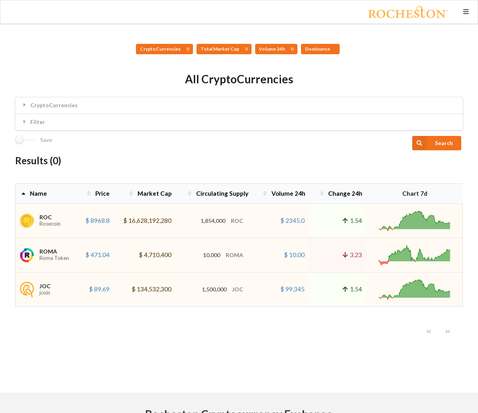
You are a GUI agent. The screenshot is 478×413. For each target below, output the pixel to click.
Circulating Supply (217, 193)
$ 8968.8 (97, 220)
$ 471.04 (97, 254)
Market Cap (150, 193)
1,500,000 (222, 289)
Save (46, 140)
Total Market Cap (224, 49)
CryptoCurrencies (164, 49)
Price (97, 193)
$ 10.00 (294, 254)
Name (33, 193)
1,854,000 (222, 220)
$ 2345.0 (292, 220)
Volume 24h (276, 49)
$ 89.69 (99, 289)
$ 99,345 (292, 289)
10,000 (223, 255)
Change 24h (341, 193)
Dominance (318, 49)
